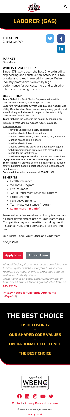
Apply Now (13, 255)
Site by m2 (35, 414)
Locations (51, 403)
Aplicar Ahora (38, 255)
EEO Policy (10, 285)
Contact (17, 403)
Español (34, 208)
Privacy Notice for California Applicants (29, 292)
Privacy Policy (34, 403)
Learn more (18, 208)
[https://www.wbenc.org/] (35, 382)
